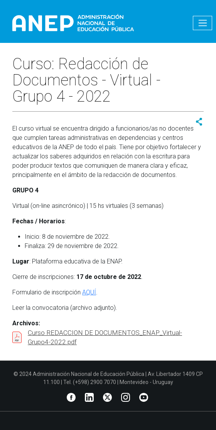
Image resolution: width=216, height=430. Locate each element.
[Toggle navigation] (202, 23)
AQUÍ (89, 292)
